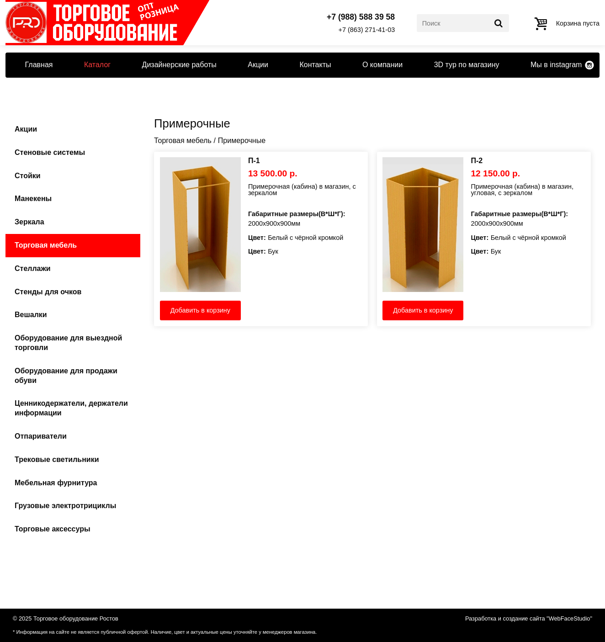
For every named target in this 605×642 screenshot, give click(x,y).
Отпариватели (41, 436)
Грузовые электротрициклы (65, 505)
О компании (382, 65)
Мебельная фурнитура (56, 483)
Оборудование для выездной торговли (68, 342)
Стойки (28, 176)
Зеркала (29, 222)
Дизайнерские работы (179, 65)
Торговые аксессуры (52, 529)
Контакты (315, 65)
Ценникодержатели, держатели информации (71, 408)
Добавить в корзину (200, 310)
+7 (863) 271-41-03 (367, 30)
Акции (258, 65)
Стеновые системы (50, 152)
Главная (39, 65)
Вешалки (31, 314)
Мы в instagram (556, 65)
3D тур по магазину (466, 65)
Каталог (97, 65)
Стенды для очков (48, 292)
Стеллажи (33, 268)
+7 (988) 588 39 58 (361, 17)
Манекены (33, 198)
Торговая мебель (46, 245)
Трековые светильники (57, 459)
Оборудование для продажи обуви (66, 375)
